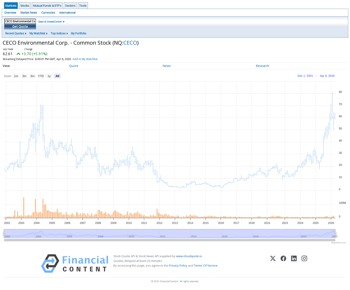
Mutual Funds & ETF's (47, 6)
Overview (10, 13)
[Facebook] (283, 263)
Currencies (48, 13)
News (166, 66)
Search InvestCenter (50, 21)
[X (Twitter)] (272, 263)
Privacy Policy (178, 265)
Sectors (70, 6)
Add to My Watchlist (93, 59)
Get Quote (20, 26)
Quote (73, 66)
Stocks (24, 6)
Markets (11, 6)
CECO (130, 42)
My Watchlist (37, 33)
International (67, 13)
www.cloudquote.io (189, 256)
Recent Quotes (14, 33)
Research (262, 66)
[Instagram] (304, 263)
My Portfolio (78, 33)
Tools (83, 6)
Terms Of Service (205, 265)
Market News (29, 13)
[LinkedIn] (293, 263)
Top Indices (58, 33)
